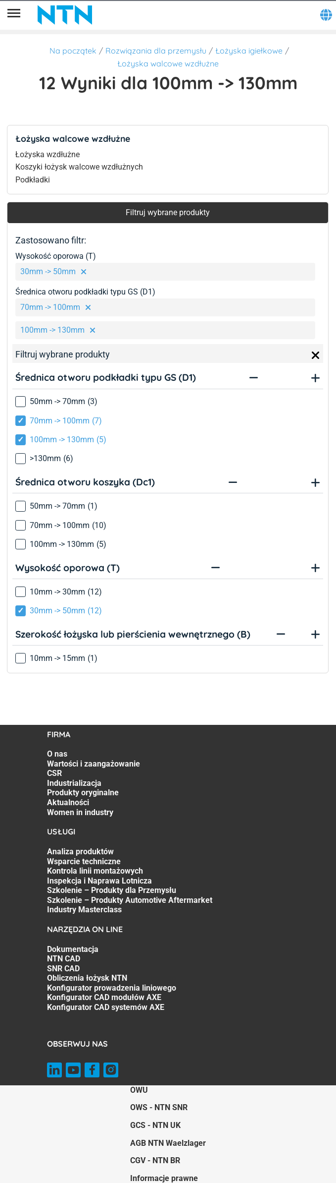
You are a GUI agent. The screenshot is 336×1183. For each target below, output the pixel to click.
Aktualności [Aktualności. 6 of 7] (68, 802)
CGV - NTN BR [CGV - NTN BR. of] (155, 1160)
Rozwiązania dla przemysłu (155, 51)
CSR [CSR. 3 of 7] (54, 773)
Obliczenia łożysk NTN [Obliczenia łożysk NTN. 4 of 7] (87, 978)
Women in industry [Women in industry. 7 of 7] (80, 812)
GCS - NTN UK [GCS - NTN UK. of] (155, 1125)
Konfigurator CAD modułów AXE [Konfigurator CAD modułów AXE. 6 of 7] (104, 997)
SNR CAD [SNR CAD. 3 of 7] (63, 968)
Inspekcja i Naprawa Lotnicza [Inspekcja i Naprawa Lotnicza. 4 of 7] (99, 881)
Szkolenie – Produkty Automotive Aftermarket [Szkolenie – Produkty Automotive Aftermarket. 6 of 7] (129, 900)
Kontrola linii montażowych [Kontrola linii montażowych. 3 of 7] (95, 871)
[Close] (315, 355)
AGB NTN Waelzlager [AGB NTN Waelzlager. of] (168, 1143)
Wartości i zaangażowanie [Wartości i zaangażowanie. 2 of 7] (93, 764)
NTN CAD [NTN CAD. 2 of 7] (63, 958)
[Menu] (14, 14)
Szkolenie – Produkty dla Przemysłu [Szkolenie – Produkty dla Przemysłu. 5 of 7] (111, 890)
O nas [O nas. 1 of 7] (57, 754)
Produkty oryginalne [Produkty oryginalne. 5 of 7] (83, 792)
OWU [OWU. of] (139, 1090)
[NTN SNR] (65, 15)
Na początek (72, 51)
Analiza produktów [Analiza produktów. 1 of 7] (80, 851)
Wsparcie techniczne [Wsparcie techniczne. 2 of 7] (84, 861)
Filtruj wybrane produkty (168, 212)
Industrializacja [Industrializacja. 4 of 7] (74, 783)
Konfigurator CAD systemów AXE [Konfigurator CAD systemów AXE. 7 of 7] (105, 1007)
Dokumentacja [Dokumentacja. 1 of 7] (72, 949)
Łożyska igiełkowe (249, 51)
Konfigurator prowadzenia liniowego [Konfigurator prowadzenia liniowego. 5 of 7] (111, 988)
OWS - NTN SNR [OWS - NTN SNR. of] (159, 1107)
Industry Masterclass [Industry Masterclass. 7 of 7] (84, 909)
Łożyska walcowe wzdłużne (168, 63)
